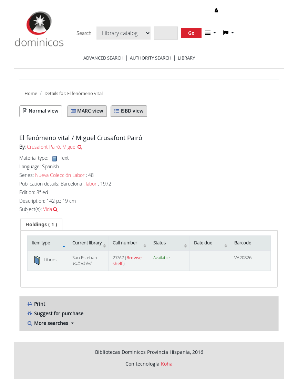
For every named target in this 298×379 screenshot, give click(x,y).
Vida (47, 209)
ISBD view (128, 110)
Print (36, 304)
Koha (167, 363)
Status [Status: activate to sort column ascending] (159, 243)
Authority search (151, 58)
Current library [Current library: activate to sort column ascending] (87, 243)
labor (91, 183)
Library (186, 58)
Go (191, 33)
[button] (210, 33)
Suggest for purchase (55, 313)
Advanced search (103, 58)
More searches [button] (48, 323)
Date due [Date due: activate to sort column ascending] (203, 243)
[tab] (41, 224)
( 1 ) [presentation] (41, 224)
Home (30, 93)
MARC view (87, 110)
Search (83, 33)
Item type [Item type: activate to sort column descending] (41, 243)
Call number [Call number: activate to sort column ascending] (125, 243)
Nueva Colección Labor (59, 175)
